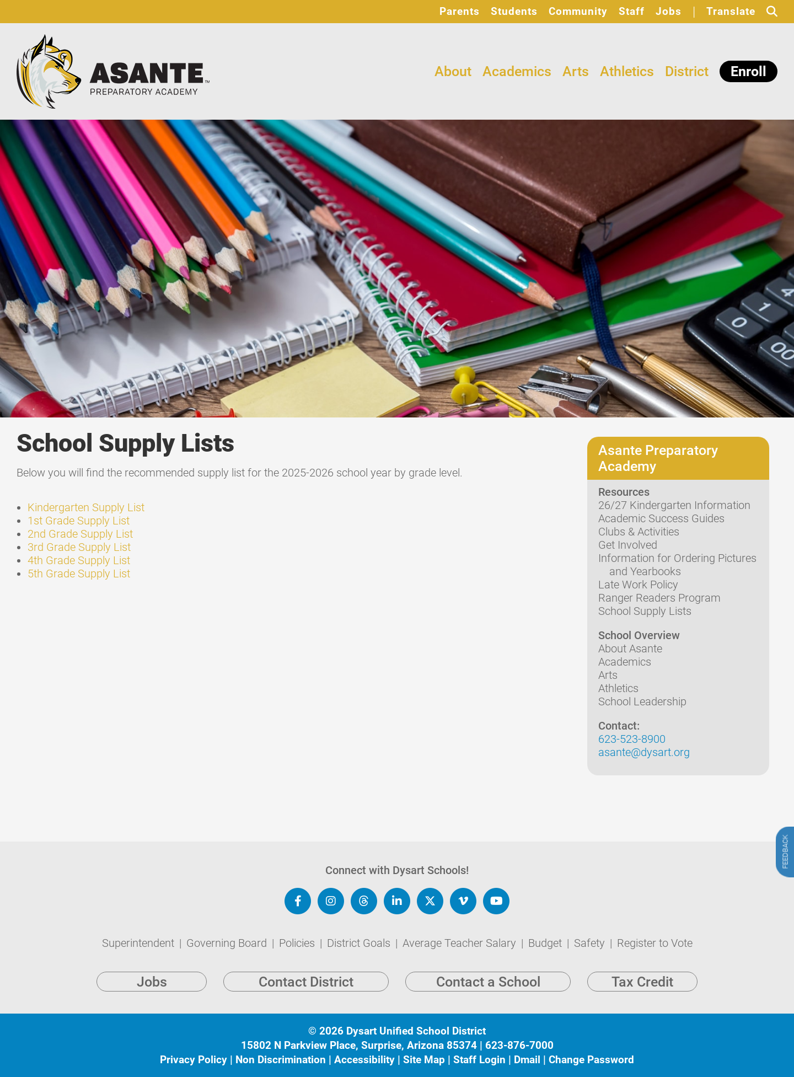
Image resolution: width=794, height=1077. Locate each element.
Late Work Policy (638, 584)
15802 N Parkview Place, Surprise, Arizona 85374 (359, 1045)
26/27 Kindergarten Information (674, 505)
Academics (516, 71)
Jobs (669, 12)
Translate (730, 12)
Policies (298, 943)
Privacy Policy (193, 1059)
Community (578, 12)
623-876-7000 (519, 1045)
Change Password (591, 1059)
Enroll (748, 71)
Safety (591, 943)
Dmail (527, 1059)
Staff (632, 12)
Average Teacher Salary (461, 943)
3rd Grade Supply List (79, 547)
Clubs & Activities (638, 531)
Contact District (306, 982)
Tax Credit (642, 982)
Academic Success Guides (661, 518)
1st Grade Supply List (79, 520)
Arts (575, 71)
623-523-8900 (632, 739)
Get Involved (627, 544)
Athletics (627, 71)
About (452, 71)
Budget (546, 943)
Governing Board (228, 943)
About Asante (630, 648)
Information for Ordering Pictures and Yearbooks (677, 564)
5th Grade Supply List (79, 573)
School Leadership (642, 701)
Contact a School (488, 982)
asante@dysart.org (644, 752)
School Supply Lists (644, 611)
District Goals (360, 943)
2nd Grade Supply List (80, 533)
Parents (459, 12)
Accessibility (364, 1059)
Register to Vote (655, 943)
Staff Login (479, 1059)
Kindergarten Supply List (86, 507)
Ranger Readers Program (659, 597)
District (687, 71)
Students (514, 12)
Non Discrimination (280, 1059)
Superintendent (139, 943)
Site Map (424, 1059)
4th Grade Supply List (79, 560)
